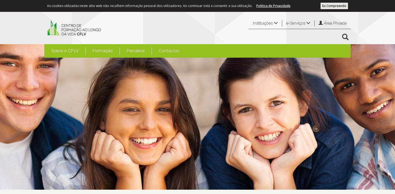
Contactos (169, 50)
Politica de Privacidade (273, 6)
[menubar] (115, 51)
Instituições (265, 23)
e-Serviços (298, 23)
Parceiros (136, 50)
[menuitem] (65, 51)
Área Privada (333, 23)
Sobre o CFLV (65, 50)
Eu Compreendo (334, 6)
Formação (102, 50)
